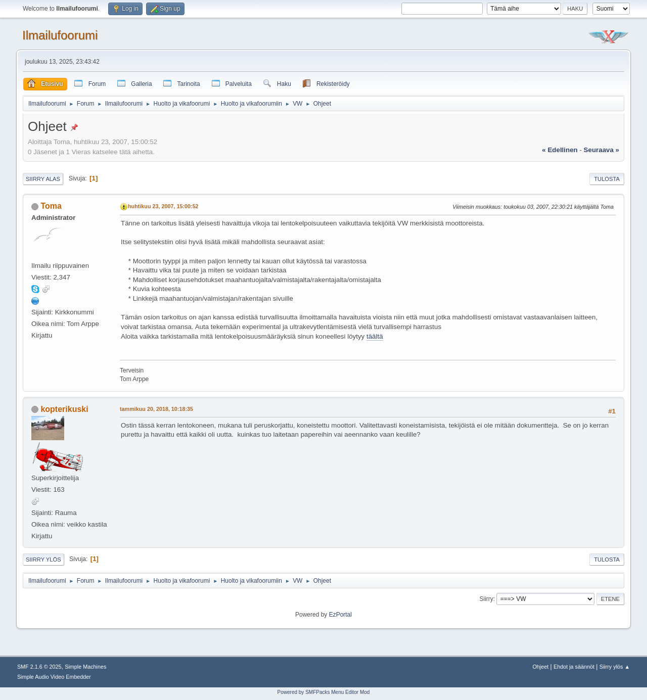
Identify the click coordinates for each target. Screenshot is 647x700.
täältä (374, 336)
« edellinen (559, 150)
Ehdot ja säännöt (573, 667)
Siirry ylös (43, 559)
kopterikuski (64, 409)
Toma (50, 206)
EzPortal (340, 614)
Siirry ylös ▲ (614, 667)
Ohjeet (540, 667)
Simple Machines (85, 667)
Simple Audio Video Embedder (54, 677)
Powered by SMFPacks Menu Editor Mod (324, 692)
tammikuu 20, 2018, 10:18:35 (156, 409)
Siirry (486, 598)
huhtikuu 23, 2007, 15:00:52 (163, 206)
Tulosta (607, 179)
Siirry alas (43, 179)
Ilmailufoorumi (60, 35)
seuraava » (601, 150)
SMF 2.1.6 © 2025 (39, 667)
